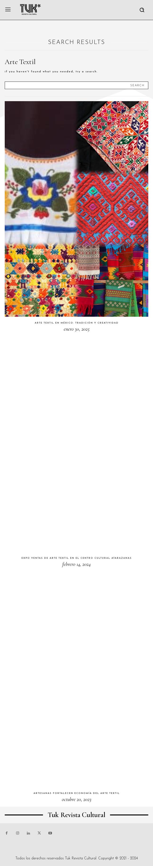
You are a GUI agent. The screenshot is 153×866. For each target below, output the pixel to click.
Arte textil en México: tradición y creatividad (77, 323)
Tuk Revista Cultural (80, 858)
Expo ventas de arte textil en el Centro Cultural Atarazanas (76, 558)
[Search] (137, 85)
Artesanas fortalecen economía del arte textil (77, 793)
